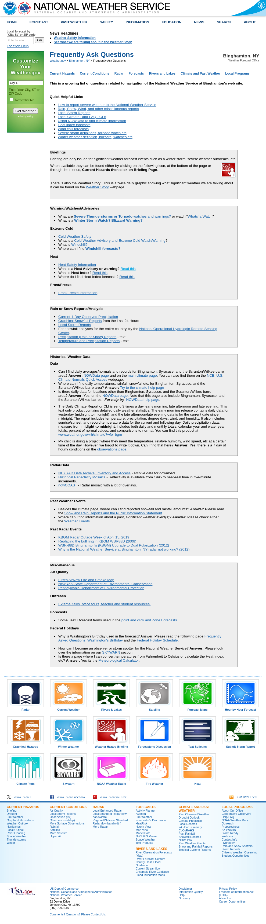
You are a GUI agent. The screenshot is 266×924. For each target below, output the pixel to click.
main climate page (142, 375)
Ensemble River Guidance (152, 871)
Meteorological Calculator (118, 660)
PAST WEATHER (74, 22)
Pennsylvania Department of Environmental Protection (101, 588)
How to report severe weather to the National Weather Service (107, 105)
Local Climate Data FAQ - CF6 (82, 117)
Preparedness (230, 826)
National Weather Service (66, 895)
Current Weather (68, 708)
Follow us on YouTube (110, 797)
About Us (225, 898)
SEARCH (224, 22)
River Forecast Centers (150, 858)
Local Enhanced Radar (107, 810)
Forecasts (136, 73)
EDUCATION (171, 22)
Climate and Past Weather (200, 73)
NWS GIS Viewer (147, 836)
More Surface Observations (67, 823)
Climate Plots (25, 782)
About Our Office (232, 810)
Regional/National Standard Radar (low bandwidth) (110, 822)
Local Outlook (15, 829)
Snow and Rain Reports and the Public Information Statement (113, 513)
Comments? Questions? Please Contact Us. (78, 914)
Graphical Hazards (25, 745)
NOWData (185, 840)
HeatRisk (141, 823)
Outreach (227, 823)
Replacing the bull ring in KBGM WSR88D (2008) (97, 541)
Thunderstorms (16, 839)
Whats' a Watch (200, 216)
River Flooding (16, 833)
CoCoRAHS (186, 830)
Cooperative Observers (236, 813)
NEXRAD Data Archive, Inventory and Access (94, 473)
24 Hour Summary (190, 827)
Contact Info (229, 839)
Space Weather (16, 836)
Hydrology (228, 842)
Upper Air (56, 836)
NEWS (199, 22)
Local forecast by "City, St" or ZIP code (21, 33)
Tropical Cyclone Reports (195, 849)
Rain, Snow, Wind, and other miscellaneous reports (98, 109)
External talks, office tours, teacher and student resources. (104, 604)
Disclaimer (185, 888)
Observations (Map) (62, 820)
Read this (127, 269)
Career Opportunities (232, 901)
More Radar (100, 826)
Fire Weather (154, 782)
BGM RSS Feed (243, 797)
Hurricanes (14, 826)
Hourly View (143, 826)
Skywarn (68, 782)
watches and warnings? (122, 216)
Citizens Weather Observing (239, 852)
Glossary (184, 898)
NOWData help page (142, 400)
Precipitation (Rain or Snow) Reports (87, 337)
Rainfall (54, 826)
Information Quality (191, 891)
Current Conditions (94, 73)
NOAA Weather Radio (111, 782)
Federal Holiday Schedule (157, 640)
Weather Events (77, 521)
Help (182, 895)
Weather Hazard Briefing (111, 745)
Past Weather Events (192, 843)
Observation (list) (60, 817)
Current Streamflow (148, 868)
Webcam (227, 836)
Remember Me (24, 100)
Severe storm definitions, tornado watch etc (92, 133)
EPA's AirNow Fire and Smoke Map (86, 580)
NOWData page (96, 375)
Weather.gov (58, 60)
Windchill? (79, 245)
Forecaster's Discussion (154, 745)
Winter (11, 842)
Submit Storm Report (240, 745)
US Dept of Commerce (64, 888)
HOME (12, 22)
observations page (111, 449)
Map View (142, 829)
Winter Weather (68, 745)
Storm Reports (231, 849)
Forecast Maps (197, 708)
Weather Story (97, 187)
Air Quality (56, 810)
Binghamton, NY (79, 60)
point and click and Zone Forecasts (149, 620)
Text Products (144, 842)
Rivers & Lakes (111, 708)
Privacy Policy (25, 116)
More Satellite (58, 833)
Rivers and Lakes (162, 73)
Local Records (188, 824)
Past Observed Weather (194, 814)
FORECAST (39, 22)
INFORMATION (137, 22)
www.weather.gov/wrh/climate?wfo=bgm (90, 434)
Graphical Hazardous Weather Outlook (20, 822)
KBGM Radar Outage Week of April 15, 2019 (93, 537)
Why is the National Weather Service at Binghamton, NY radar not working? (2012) (123, 549)
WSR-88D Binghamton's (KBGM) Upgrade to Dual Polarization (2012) (113, 545)
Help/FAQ (228, 817)
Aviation (141, 813)
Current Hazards (62, 73)
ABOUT (250, 22)
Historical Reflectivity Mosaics (82, 477)
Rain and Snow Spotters (237, 846)
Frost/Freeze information (77, 293)
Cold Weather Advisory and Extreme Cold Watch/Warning (120, 241)
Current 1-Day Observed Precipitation (88, 317)
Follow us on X (19, 797)
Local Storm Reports (74, 113)
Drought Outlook (189, 817)
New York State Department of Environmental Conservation (105, 584)
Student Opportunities (235, 855)
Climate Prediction (190, 820)
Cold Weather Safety (74, 236)
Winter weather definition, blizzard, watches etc (95, 137)
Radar (119, 73)
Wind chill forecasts (73, 129)
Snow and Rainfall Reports (196, 846)
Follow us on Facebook (67, 797)
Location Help (18, 46)
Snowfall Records (190, 836)
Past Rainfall (187, 833)
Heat (197, 782)
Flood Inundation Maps (150, 875)
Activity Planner (145, 810)
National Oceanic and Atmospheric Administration (81, 891)
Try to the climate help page (142, 388)
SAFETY (106, 22)
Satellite (154, 708)
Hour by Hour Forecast (240, 708)
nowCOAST (67, 485)
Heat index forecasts (74, 125)
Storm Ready (230, 833)
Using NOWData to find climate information (92, 121)
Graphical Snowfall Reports (80, 321)
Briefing (11, 810)
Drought (12, 813)
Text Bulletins (197, 745)
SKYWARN (111, 652)
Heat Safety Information (77, 265)
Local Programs (237, 73)
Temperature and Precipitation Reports (89, 341)
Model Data (143, 833)
